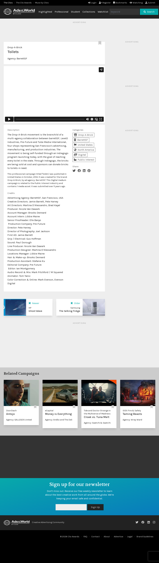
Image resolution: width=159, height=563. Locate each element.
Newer (34, 303)
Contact (95, 536)
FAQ (85, 536)
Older (75, 303)
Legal (129, 536)
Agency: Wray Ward (132, 419)
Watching (136, 2)
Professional (61, 11)
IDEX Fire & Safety (132, 410)
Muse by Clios (42, 2)
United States (83, 144)
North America (84, 149)
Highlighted (45, 11)
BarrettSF (22, 58)
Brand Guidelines (144, 536)
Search (149, 11)
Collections (88, 11)
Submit (150, 2)
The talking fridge (69, 310)
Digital (80, 154)
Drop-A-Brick (14, 47)
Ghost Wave (35, 310)
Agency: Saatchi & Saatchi (97, 423)
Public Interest (84, 159)
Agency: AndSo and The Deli (58, 419)
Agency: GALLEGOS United (19, 419)
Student (75, 11)
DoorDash (11, 410)
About (107, 536)
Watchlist (103, 11)
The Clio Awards (24, 2)
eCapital (49, 410)
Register (105, 2)
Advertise (118, 536)
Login (92, 2)
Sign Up (95, 507)
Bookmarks (120, 2)
